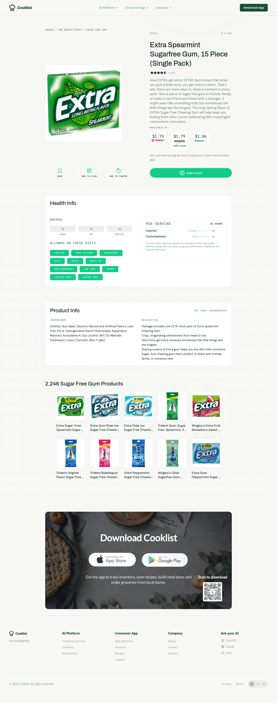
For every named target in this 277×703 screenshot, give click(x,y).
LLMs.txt (212, 684)
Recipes (120, 653)
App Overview (124, 641)
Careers (173, 647)
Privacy (226, 684)
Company (163, 7)
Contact (173, 653)
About (172, 641)
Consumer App (137, 7)
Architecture (70, 653)
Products (120, 647)
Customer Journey (73, 641)
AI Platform (109, 7)
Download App (254, 7)
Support (120, 659)
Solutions (68, 647)
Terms (240, 684)
